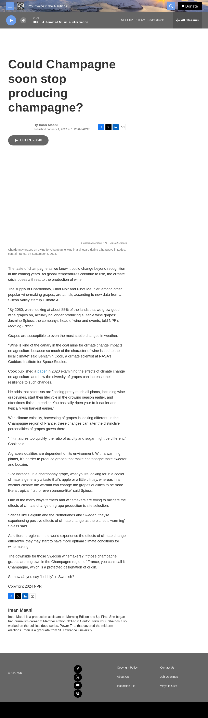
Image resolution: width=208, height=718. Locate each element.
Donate (191, 6)
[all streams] (187, 20)
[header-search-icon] (171, 6)
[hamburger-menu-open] (10, 6)
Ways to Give (168, 685)
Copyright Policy (127, 667)
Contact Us (167, 667)
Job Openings (169, 676)
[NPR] (104, 710)
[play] (11, 20)
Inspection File (126, 685)
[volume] (23, 20)
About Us (123, 676)
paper (42, 371)
